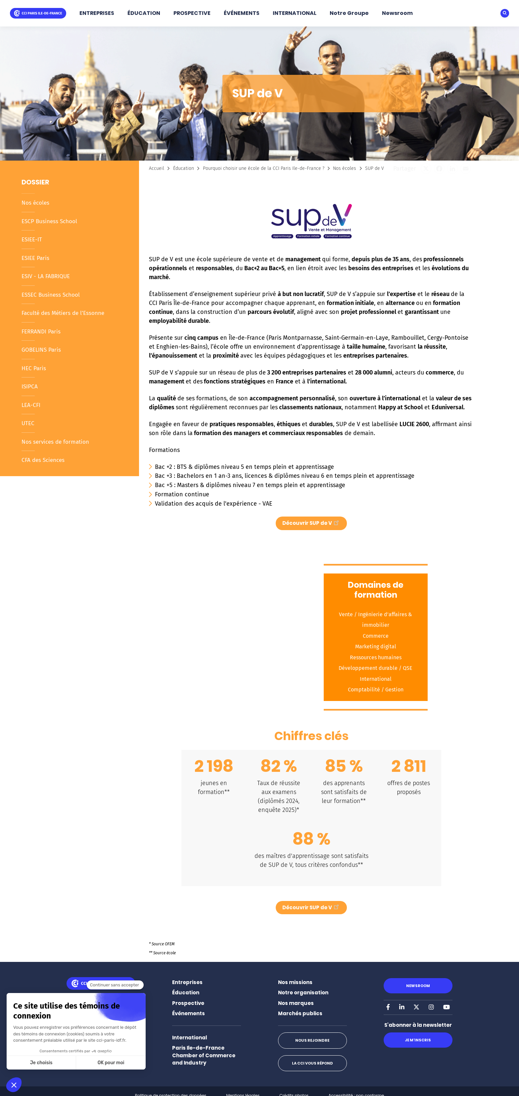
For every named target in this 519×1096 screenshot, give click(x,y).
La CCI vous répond (312, 1063)
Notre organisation (303, 992)
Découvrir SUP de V (311, 522)
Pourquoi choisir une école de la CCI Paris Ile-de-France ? (263, 168)
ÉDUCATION (143, 13)
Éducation (183, 168)
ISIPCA (30, 386)
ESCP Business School (49, 221)
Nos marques (296, 1003)
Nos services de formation (55, 441)
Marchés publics (300, 1013)
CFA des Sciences (43, 460)
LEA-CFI (31, 405)
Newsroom (397, 13)
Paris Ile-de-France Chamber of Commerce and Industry (203, 1055)
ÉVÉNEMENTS (242, 13)
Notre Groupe (349, 13)
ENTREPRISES (96, 13)
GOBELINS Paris (41, 349)
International (189, 1037)
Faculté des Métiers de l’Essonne (63, 313)
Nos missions (295, 982)
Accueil (156, 168)
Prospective (188, 1003)
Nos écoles (35, 202)
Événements (188, 1013)
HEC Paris (34, 368)
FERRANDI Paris (41, 331)
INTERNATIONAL (294, 13)
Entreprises (187, 982)
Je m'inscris (418, 1040)
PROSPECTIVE (192, 13)
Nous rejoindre (312, 1040)
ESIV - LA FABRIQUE (46, 276)
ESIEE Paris (35, 258)
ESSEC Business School (51, 294)
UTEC (28, 423)
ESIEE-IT (32, 239)
